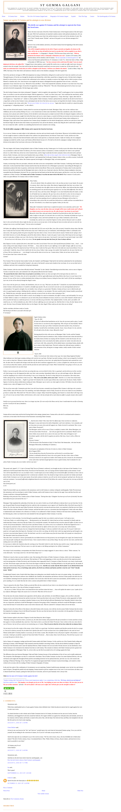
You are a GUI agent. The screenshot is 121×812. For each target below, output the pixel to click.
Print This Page (83, 16)
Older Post (80, 790)
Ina (8, 767)
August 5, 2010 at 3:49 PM (18, 750)
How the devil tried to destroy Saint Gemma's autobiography (24, 760)
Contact (92, 16)
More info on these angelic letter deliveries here (57, 155)
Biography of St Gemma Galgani (59, 16)
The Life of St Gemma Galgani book (37, 16)
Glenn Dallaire (12, 727)
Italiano (22, 16)
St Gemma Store (12, 16)
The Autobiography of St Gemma (106, 16)
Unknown (10, 777)
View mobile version (43, 793)
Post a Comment (7, 787)
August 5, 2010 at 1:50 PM (18, 722)
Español (73, 16)
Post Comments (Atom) (17, 799)
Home (3, 16)
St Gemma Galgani (60, 5)
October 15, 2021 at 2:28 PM (18, 783)
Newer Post (6, 790)
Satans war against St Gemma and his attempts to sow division (27, 20)
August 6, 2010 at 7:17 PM (18, 763)
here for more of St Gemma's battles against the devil (22, 676)
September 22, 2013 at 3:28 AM (19, 773)
